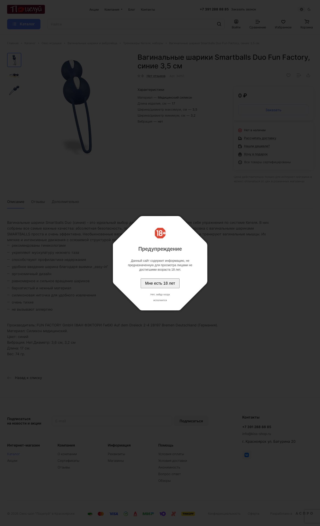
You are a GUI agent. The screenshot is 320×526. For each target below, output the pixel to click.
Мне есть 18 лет (160, 283)
